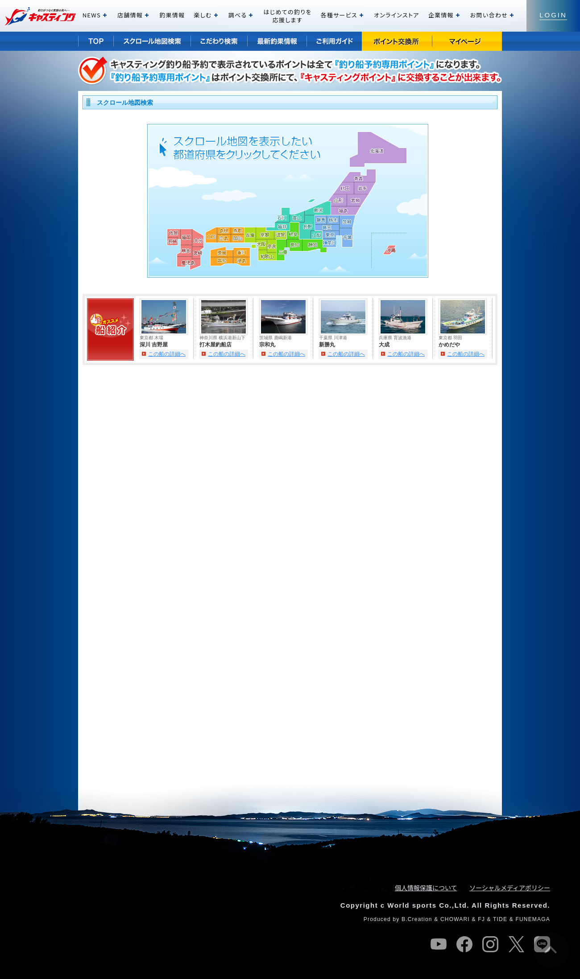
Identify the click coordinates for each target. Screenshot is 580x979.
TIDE (500, 919)
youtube (439, 944)
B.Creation (417, 919)
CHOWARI (455, 919)
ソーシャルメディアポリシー (509, 887)
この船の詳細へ (167, 354)
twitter (516, 944)
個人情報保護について (426, 887)
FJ (481, 919)
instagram (490, 944)
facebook (464, 944)
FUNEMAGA (532, 919)
